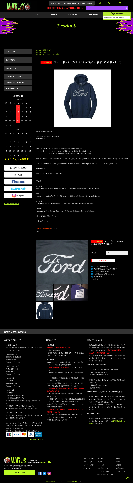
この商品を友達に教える (102, 272)
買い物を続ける (99, 277)
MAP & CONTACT (56, 3)
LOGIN (102, 3)
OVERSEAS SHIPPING (85, 3)
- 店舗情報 (118, 465)
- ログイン (100, 462)
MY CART (112, 3)
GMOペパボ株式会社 (72, 481)
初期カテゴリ (47, 50)
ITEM (37, 14)
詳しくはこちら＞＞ (36, 439)
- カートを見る (101, 465)
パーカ (51, 52)
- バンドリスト (87, 468)
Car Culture (56, 54)
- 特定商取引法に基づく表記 (105, 474)
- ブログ (118, 462)
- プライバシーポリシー (122, 471)
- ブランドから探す (88, 462)
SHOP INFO (10, 88)
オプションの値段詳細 (101, 266)
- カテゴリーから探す (89, 465)
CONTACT (123, 3)
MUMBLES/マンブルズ (11, 204)
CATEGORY (72, 14)
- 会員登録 (100, 459)
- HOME (118, 459)
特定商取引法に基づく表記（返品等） (106, 269)
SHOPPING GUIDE (70, 3)
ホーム (38, 50)
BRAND (54, 14)
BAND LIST (93, 14)
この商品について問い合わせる (104, 274)
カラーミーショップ (50, 481)
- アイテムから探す (88, 459)
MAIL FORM (20, 472)
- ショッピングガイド (103, 471)
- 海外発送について (102, 468)
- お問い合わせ (120, 468)
